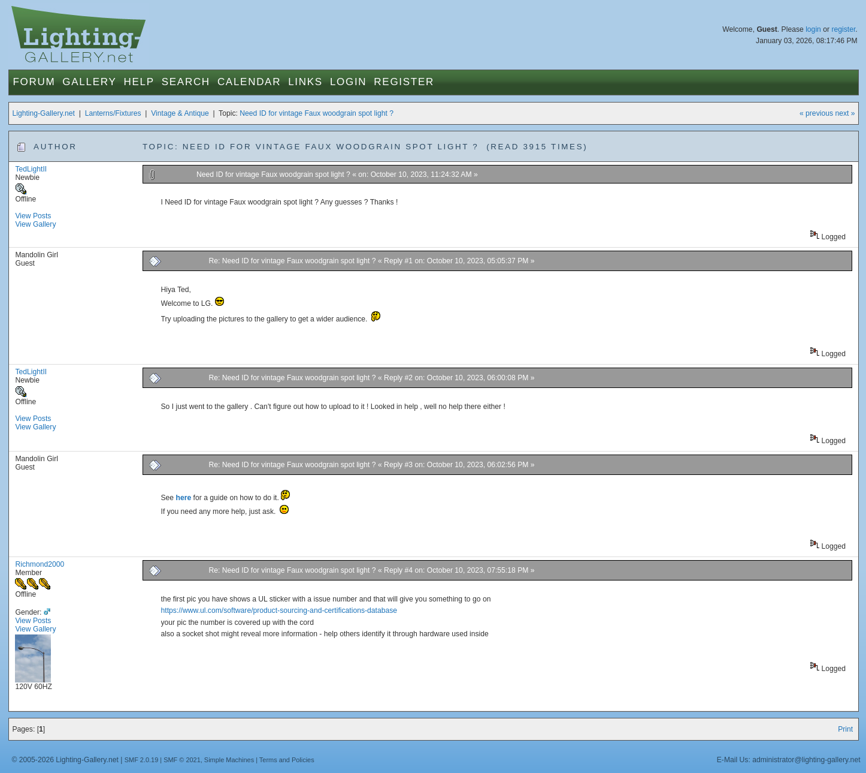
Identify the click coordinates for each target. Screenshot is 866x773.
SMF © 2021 (182, 759)
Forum (34, 82)
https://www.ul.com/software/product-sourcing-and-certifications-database (279, 610)
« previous (816, 113)
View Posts (33, 216)
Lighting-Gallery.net (43, 113)
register (843, 29)
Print (845, 729)
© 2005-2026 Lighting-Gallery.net (64, 760)
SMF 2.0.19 (142, 759)
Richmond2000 (39, 564)
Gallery (89, 82)
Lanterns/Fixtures (113, 113)
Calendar (249, 82)
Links (305, 82)
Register (404, 82)
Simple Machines (229, 759)
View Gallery (35, 224)
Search (186, 82)
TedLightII (31, 169)
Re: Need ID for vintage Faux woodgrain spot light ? (292, 261)
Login (348, 82)
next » (845, 113)
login (813, 29)
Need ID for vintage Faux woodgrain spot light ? (316, 113)
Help (138, 82)
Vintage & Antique (179, 113)
